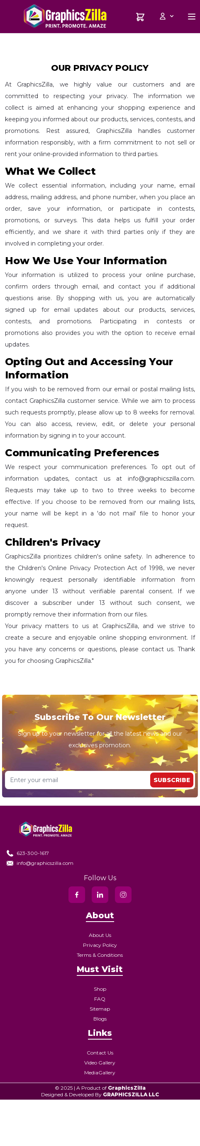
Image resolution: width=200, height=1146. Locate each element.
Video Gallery (99, 1062)
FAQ (99, 999)
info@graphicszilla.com (40, 863)
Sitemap (100, 1009)
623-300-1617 (28, 853)
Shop (100, 989)
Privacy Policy (100, 945)
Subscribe (172, 780)
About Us (100, 935)
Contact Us (100, 1053)
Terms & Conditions (100, 955)
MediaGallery (99, 1072)
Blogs (100, 1019)
